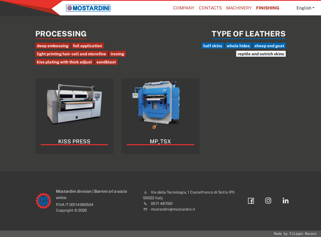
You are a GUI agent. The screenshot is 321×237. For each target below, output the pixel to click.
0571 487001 (162, 203)
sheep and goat (269, 45)
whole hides (238, 45)
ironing (117, 54)
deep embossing (52, 45)
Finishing (267, 8)
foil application (87, 45)
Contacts (210, 8)
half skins (212, 45)
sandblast (106, 62)
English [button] (303, 8)
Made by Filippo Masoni (295, 234)
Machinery (239, 8)
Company (183, 8)
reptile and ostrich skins (261, 54)
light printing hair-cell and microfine (71, 54)
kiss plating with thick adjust (64, 62)
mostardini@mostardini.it (173, 209)
